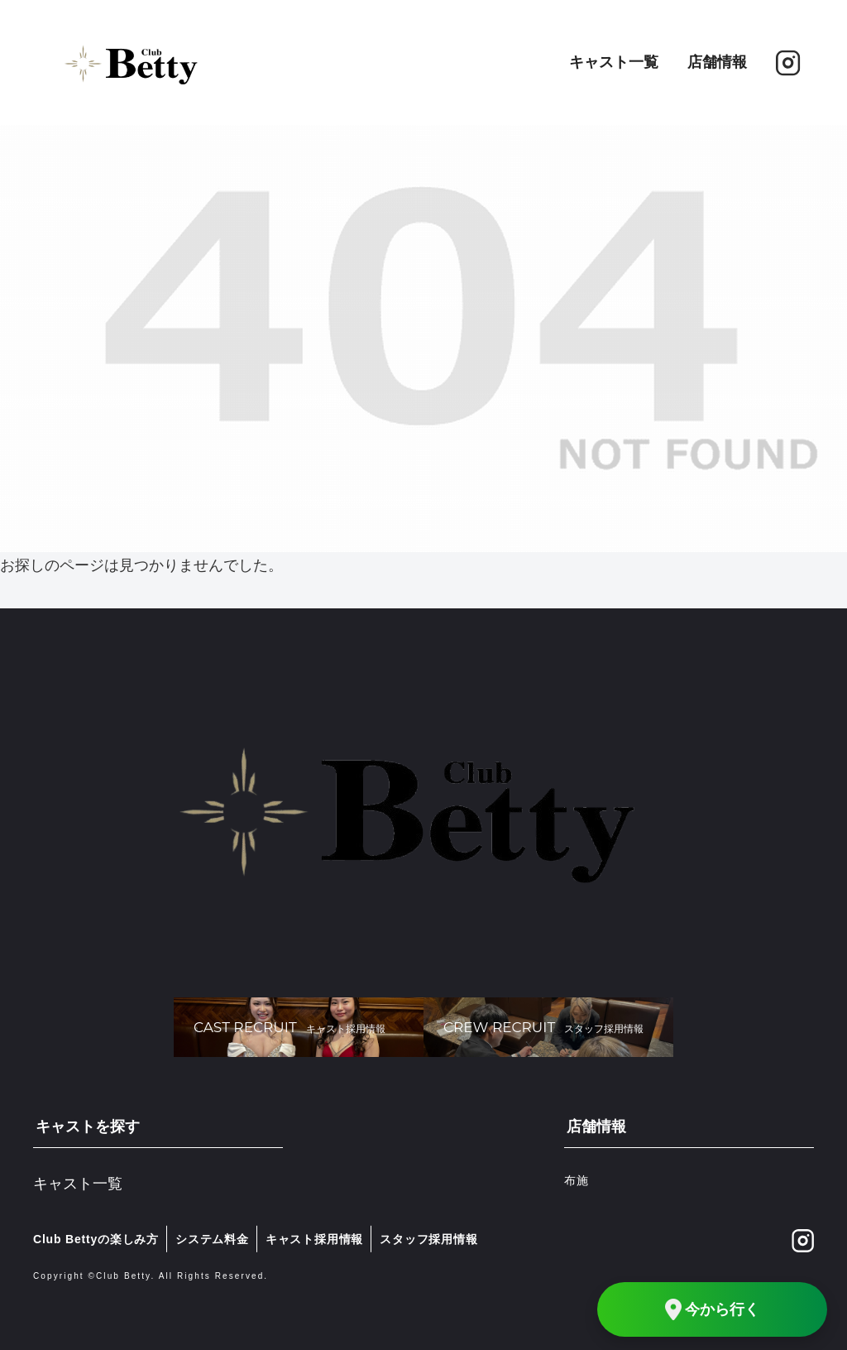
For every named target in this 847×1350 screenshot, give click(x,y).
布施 (577, 1180)
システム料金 (212, 1239)
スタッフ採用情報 (428, 1239)
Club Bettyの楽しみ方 (96, 1239)
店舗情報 (717, 62)
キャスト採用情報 (314, 1239)
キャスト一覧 (613, 62)
